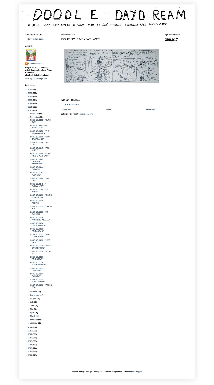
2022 (30, 103)
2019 (30, 327)
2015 (30, 341)
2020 (30, 110)
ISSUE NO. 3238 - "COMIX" (37, 202)
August (33, 299)
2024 (30, 97)
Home (108, 110)
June (32, 306)
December (34, 113)
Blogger (138, 372)
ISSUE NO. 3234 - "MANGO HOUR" (38, 224)
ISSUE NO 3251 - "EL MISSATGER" (38, 127)
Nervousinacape (35, 64)
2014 (30, 345)
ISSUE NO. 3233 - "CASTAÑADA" (37, 280)
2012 (30, 352)
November (34, 117)
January (33, 323)
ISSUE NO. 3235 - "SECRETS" (37, 269)
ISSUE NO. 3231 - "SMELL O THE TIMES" (41, 236)
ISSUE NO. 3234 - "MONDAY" (37, 275)
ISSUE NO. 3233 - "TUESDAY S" (37, 230)
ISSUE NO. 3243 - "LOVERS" (37, 174)
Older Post (150, 110)
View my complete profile (36, 79)
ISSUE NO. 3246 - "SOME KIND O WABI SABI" (40, 155)
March (33, 316)
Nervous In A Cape (35, 39)
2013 (30, 348)
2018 (30, 331)
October (33, 292)
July (32, 302)
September (35, 295)
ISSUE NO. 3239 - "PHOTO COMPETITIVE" (41, 247)
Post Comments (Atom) (83, 114)
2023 (30, 100)
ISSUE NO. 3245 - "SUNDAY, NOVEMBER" (37, 161)
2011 (30, 355)
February (34, 320)
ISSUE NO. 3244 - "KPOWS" (37, 168)
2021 (30, 107)
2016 (30, 338)
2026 (30, 90)
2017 (30, 334)
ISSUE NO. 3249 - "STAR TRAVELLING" (40, 138)
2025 (30, 93)
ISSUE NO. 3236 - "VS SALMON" (39, 213)
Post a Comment (72, 104)
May (32, 309)
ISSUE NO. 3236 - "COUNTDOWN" (38, 264)
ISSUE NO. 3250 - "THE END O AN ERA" (39, 132)
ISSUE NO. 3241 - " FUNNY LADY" (38, 185)
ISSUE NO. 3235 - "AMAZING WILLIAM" (40, 219)
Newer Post (66, 110)
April (32, 313)
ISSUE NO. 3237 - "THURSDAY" (37, 258)
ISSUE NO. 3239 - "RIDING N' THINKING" (41, 196)
